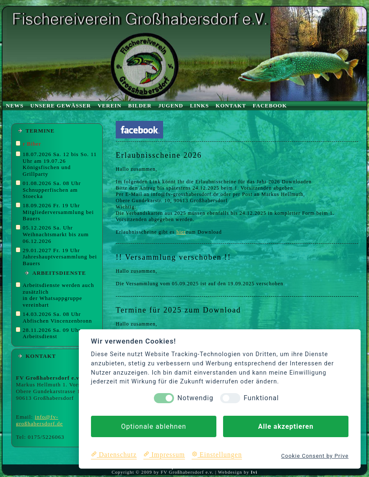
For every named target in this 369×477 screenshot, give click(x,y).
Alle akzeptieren (285, 426)
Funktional (261, 398)
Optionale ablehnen (153, 426)
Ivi (254, 471)
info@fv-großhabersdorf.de (39, 420)
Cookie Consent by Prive (314, 456)
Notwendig (195, 398)
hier (181, 232)
